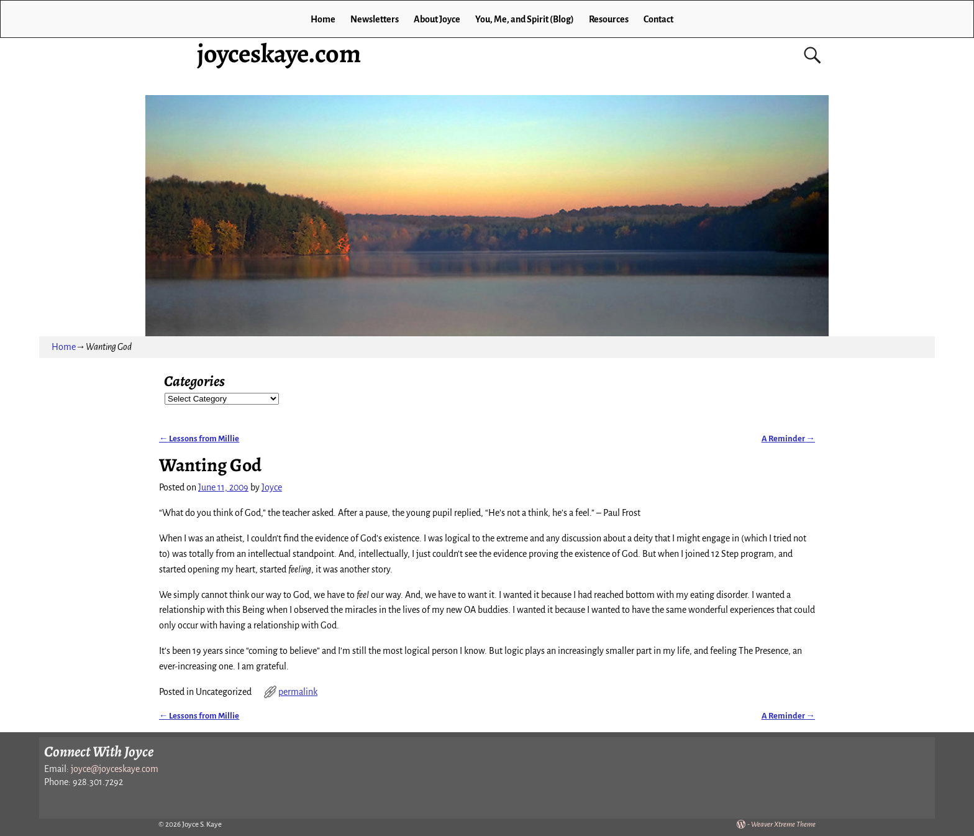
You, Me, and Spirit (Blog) (524, 19)
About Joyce (437, 19)
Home (323, 19)
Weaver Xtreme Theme (783, 824)
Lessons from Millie (199, 438)
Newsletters (374, 19)
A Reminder (788, 438)
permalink (297, 692)
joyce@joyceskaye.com (114, 769)
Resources (609, 19)
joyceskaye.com (279, 53)
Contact (658, 19)
